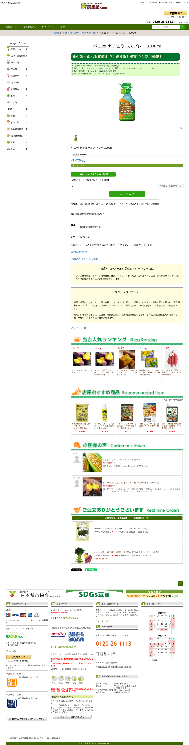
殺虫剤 (92, 33)
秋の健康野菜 (17, 136)
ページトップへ (180, 583)
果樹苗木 (15, 89)
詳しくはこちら (102, 621)
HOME (56, 33)
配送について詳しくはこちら (72, 717)
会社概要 (13, 738)
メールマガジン (181, 2)
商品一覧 (11, 27)
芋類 (13, 116)
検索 (182, 27)
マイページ (47, 27)
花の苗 (14, 69)
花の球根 (15, 82)
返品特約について (79, 252)
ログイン (142, 2)
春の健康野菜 (17, 129)
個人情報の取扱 (54, 738)
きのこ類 (15, 122)
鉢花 (10, 109)
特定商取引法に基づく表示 (32, 738)
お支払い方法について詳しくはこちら (27, 719)
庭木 (13, 96)
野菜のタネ (16, 49)
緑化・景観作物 (18, 56)
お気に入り (29, 27)
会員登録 (153, 2)
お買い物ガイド (166, 2)
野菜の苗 (15, 62)
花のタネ (15, 76)
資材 (64, 33)
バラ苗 (14, 102)
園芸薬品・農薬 (78, 33)
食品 (13, 149)
